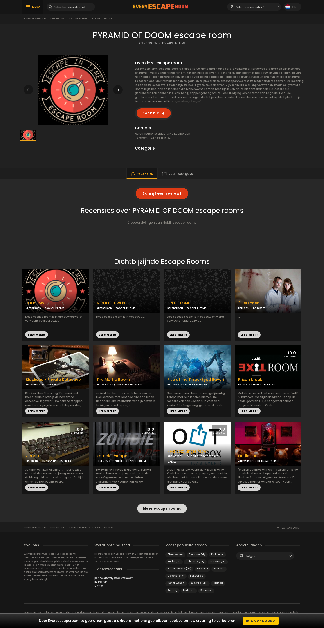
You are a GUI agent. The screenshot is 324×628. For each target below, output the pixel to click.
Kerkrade (202, 568)
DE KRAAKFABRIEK (268, 461)
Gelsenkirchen (176, 575)
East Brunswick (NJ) (179, 568)
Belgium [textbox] (251, 556)
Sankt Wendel (176, 582)
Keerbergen (57, 18)
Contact (99, 585)
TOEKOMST (36, 303)
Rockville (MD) (199, 582)
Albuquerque (175, 554)
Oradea (218, 582)
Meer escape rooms (162, 508)
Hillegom (219, 568)
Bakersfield (196, 575)
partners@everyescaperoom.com (113, 578)
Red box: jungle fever (187, 451)
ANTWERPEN (175, 456)
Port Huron (217, 554)
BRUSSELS (32, 384)
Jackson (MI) (218, 561)
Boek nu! (151, 113)
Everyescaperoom (35, 18)
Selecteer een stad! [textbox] (250, 7)
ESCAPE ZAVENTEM (195, 384)
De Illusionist (250, 456)
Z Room (33, 456)
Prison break (250, 379)
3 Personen (249, 303)
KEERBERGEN (147, 43)
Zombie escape (112, 456)
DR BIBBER (259, 308)
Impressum (101, 581)
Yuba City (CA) (195, 561)
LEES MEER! (36, 334)
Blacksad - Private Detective (53, 379)
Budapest (189, 590)
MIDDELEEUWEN (111, 303)
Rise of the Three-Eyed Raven (195, 379)
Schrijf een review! (162, 193)
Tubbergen (174, 561)
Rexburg (172, 590)
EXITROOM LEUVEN (263, 384)
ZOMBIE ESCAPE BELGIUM (130, 461)
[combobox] (254, 7)
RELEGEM (243, 308)
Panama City (197, 554)
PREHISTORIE (178, 303)
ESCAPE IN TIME (78, 18)
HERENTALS (103, 461)
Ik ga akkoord (260, 621)
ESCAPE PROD (50, 384)
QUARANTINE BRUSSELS (127, 384)
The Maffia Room (113, 379)
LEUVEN (243, 384)
